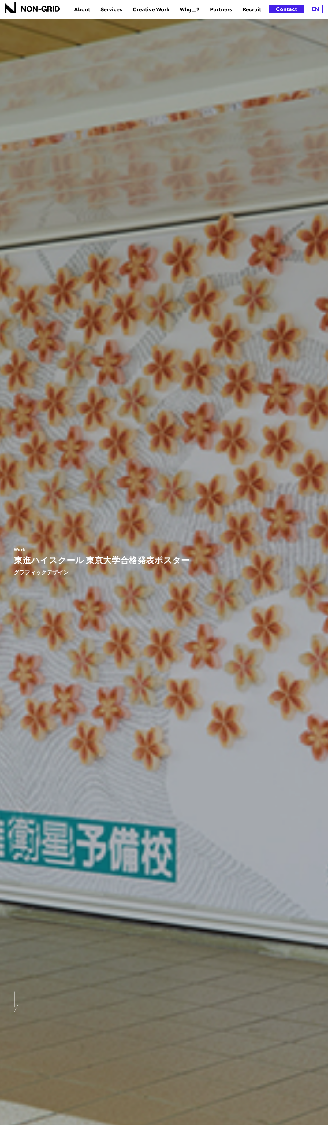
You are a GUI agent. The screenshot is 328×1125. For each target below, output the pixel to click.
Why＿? (189, 9)
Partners (221, 9)
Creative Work (151, 9)
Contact (286, 9)
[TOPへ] (32, 7)
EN (315, 9)
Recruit (251, 9)
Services (111, 9)
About (82, 9)
